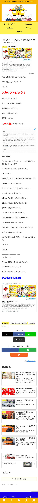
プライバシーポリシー (10, 497)
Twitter (24, 323)
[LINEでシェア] (30, 334)
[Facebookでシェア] (19, 334)
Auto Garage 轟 (15, 323)
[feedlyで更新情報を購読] (27, 350)
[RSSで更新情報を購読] (19, 355)
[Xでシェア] (7, 334)
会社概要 (28, 497)
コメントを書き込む (19, 479)
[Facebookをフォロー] (10, 350)
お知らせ (5, 323)
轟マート (5, 326)
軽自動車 (32, 323)
